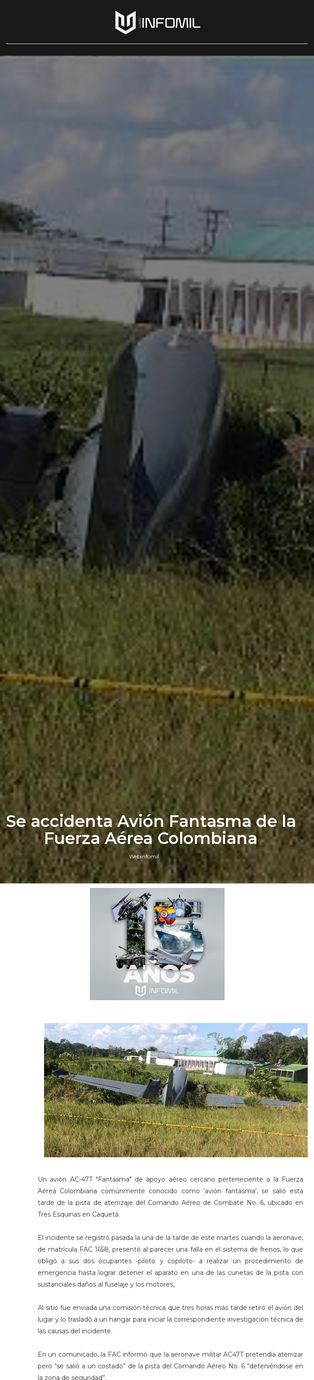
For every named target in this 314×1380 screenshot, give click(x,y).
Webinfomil (144, 856)
